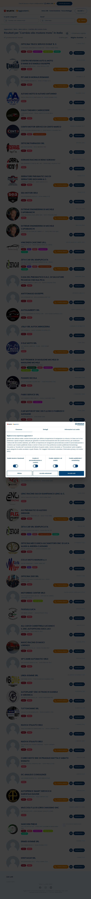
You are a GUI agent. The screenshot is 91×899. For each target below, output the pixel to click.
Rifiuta (19, 473)
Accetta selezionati (45, 473)
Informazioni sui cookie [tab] (72, 429)
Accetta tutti (71, 473)
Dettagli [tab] (45, 429)
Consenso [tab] (19, 429)
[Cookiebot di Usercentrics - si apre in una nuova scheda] (76, 424)
